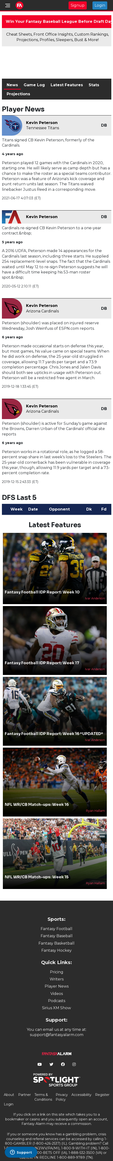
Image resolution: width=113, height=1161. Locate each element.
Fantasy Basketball (56, 943)
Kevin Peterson (42, 122)
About (9, 1095)
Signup (78, 5)
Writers (57, 979)
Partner (24, 1095)
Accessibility (81, 1095)
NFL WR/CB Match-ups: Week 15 (37, 876)
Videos (56, 993)
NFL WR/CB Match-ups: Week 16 (37, 804)
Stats (94, 85)
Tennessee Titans (42, 128)
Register (102, 1095)
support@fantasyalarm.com (56, 1034)
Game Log (34, 85)
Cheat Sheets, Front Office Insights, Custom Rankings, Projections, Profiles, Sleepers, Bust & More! (57, 37)
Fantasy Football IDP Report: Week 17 (42, 662)
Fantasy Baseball (57, 936)
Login (100, 5)
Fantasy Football (56, 929)
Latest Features (67, 85)
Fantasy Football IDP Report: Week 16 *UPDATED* (54, 733)
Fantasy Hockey (56, 950)
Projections (18, 94)
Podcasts (56, 1001)
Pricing (56, 972)
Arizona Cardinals (42, 311)
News (12, 85)
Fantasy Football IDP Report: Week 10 (42, 592)
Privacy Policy (62, 1097)
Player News (57, 986)
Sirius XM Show (56, 1008)
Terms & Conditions (43, 1097)
